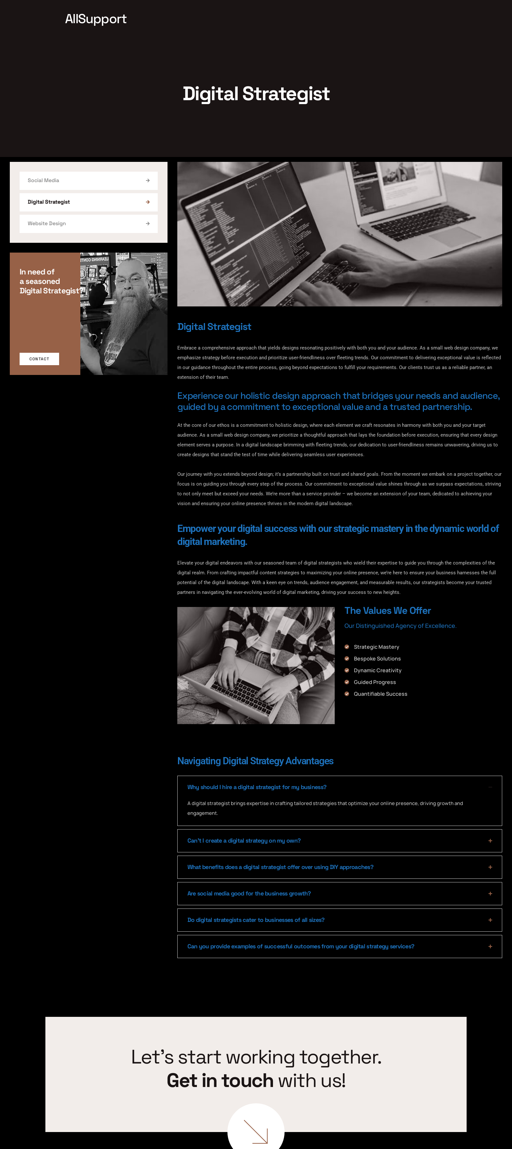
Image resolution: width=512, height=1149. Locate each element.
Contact (39, 359)
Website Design (89, 223)
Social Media (89, 180)
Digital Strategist (89, 201)
